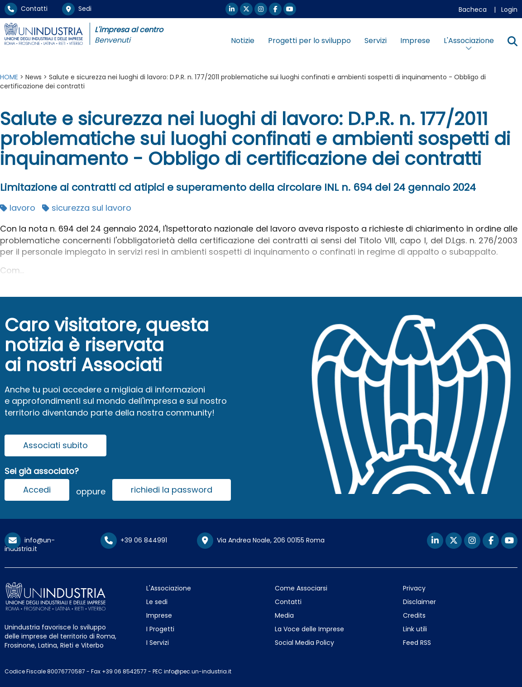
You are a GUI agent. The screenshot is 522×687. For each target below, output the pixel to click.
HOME (9, 77)
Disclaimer (419, 601)
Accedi (37, 489)
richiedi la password (171, 489)
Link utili (415, 629)
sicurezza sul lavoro (86, 207)
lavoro (17, 207)
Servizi (375, 40)
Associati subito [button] (55, 445)
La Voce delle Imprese (309, 629)
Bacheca (473, 9)
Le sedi (157, 601)
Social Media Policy (304, 642)
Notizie (242, 40)
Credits (414, 615)
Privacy (414, 588)
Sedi (76, 8)
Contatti (26, 8)
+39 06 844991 (134, 540)
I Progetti (160, 629)
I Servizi (157, 642)
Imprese (415, 40)
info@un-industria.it (30, 544)
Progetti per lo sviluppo (309, 40)
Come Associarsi (301, 588)
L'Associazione (168, 588)
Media (284, 615)
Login (509, 9)
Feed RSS (417, 642)
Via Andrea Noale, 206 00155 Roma (261, 540)
